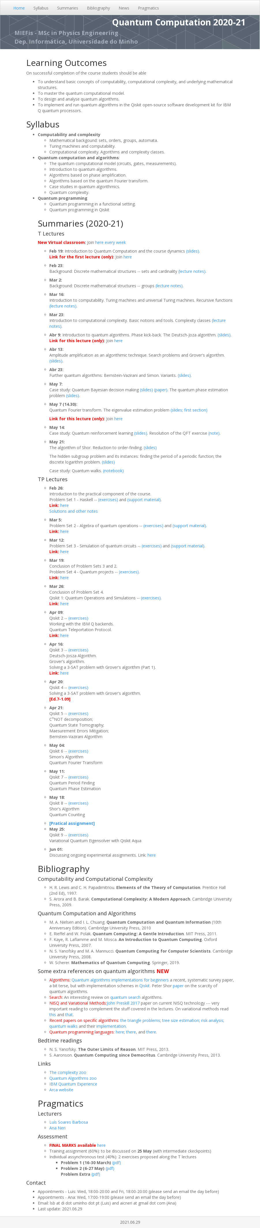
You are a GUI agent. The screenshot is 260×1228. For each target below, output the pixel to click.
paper (178, 985)
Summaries (67, 8)
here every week (110, 242)
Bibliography (98, 8)
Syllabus (40, 8)
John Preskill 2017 (123, 1003)
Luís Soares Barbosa (68, 1122)
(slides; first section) (189, 410)
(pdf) (116, 1162)
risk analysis (212, 1020)
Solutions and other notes (73, 511)
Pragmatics (148, 8)
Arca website (61, 1089)
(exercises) (108, 499)
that (69, 1014)
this (52, 1014)
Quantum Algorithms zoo (73, 1078)
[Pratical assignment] (72, 823)
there (131, 1032)
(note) (214, 433)
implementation (111, 1026)
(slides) (192, 251)
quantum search (125, 997)
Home (19, 8)
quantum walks (63, 1026)
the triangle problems (140, 1020)
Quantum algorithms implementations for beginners (120, 980)
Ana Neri (57, 1128)
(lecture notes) (191, 271)
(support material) (144, 499)
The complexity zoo (67, 1072)
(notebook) (113, 470)
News (124, 8)
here (128, 257)
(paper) (160, 389)
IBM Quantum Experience (73, 1084)
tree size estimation (180, 1020)
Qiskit (144, 985)
